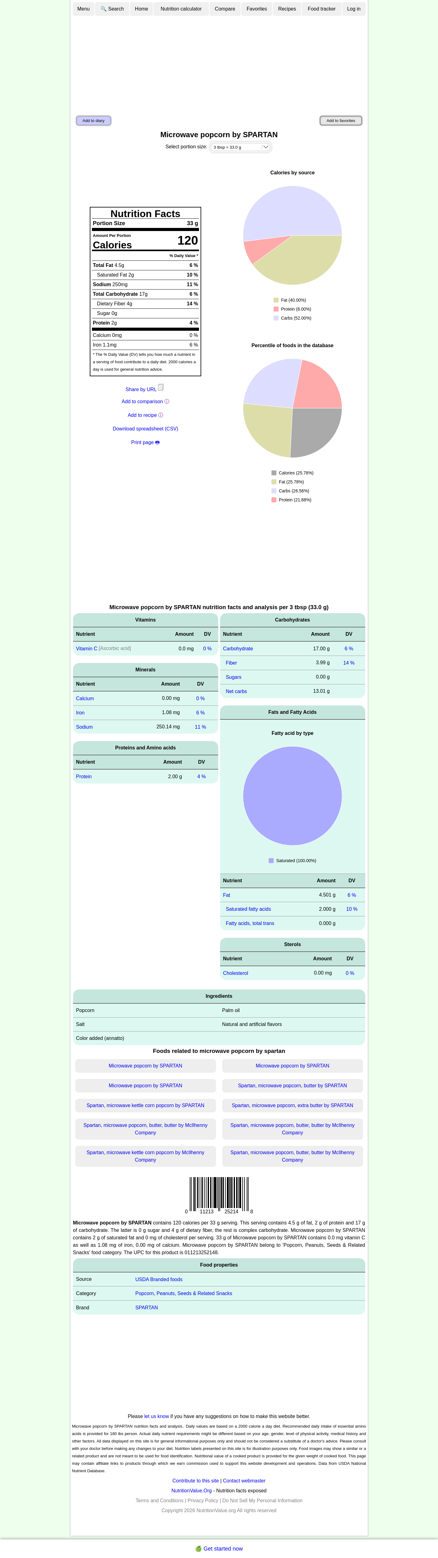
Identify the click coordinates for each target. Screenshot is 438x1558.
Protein (84, 776)
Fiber (231, 663)
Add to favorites (341, 120)
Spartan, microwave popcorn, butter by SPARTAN (292, 1085)
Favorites (257, 8)
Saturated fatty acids (248, 909)
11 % (200, 726)
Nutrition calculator (181, 8)
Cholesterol (235, 973)
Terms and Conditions (160, 1500)
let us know (156, 1416)
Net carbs (236, 691)
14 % (348, 663)
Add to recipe (142, 415)
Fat (226, 894)
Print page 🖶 (145, 442)
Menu (83, 8)
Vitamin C (87, 648)
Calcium (85, 698)
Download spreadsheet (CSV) (145, 428)
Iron (80, 712)
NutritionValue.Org (191, 1490)
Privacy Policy (203, 1500)
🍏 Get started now (219, 1549)
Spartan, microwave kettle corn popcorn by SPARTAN (146, 1105)
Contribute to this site (195, 1480)
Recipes (287, 8)
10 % (352, 909)
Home (141, 8)
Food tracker (322, 8)
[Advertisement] (219, 63)
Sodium (84, 726)
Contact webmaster (244, 1480)
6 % (200, 712)
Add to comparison (142, 401)
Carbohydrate (238, 648)
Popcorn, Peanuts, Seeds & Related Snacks (183, 1293)
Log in (354, 8)
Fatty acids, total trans (250, 923)
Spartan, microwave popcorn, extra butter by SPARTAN (292, 1105)
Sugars (233, 677)
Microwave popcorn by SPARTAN (145, 1065)
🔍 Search (112, 8)
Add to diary (94, 120)
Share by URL (145, 389)
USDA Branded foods (158, 1279)
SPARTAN (146, 1307)
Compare (225, 8)
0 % (207, 648)
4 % (201, 776)
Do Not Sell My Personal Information (262, 1500)
